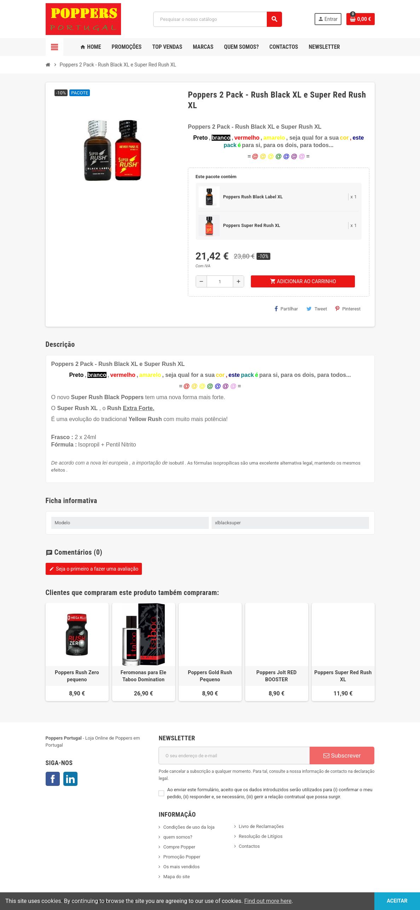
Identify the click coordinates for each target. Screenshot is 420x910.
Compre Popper (179, 847)
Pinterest (348, 308)
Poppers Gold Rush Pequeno (210, 676)
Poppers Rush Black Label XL (253, 196)
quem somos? (177, 837)
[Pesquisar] (217, 19)
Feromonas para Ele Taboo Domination (143, 676)
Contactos (249, 846)
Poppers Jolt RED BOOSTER (276, 676)
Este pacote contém (216, 176)
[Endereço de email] (234, 755)
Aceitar (397, 901)
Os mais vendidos (181, 866)
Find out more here (268, 901)
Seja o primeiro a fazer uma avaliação (94, 569)
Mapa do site (176, 876)
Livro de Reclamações (261, 826)
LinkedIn (70, 779)
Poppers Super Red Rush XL (251, 225)
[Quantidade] (220, 281)
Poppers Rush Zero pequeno (77, 676)
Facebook (53, 779)
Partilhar (286, 308)
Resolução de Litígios (261, 836)
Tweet (316, 308)
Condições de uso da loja (188, 827)
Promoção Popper (181, 856)
